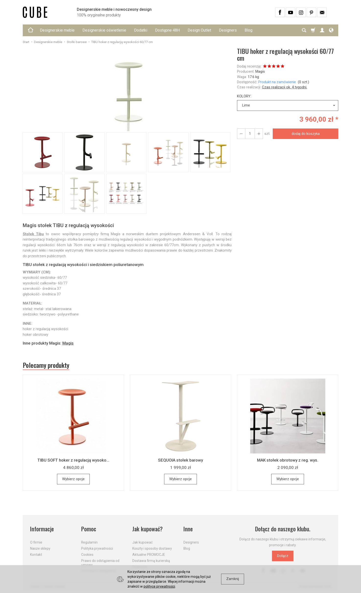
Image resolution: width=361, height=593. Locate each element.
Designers (228, 30)
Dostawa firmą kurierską (151, 561)
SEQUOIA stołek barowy (180, 460)
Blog (248, 30)
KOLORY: (244, 96)
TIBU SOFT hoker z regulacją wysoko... (73, 460)
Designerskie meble (57, 30)
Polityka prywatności (97, 548)
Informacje (42, 529)
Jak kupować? (147, 529)
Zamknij (232, 579)
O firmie (36, 542)
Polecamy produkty (46, 365)
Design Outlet (199, 30)
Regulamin (89, 542)
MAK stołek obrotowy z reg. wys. (287, 460)
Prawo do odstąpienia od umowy (100, 563)
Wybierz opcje (73, 479)
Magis (260, 71)
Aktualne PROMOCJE (148, 555)
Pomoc (88, 529)
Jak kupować (142, 542)
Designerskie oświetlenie (104, 30)
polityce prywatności (159, 586)
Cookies (87, 555)
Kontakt (36, 555)
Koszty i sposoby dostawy (152, 548)
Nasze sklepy (40, 548)
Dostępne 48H (167, 30)
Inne (188, 529)
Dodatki (140, 30)
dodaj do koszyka (306, 133)
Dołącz (282, 556)
